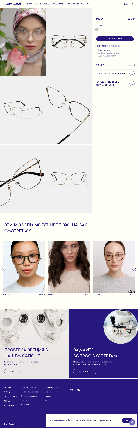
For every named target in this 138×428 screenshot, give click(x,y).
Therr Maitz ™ (10, 396)
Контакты (47, 391)
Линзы (47, 4)
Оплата (24, 400)
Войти (126, 4)
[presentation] (134, 266)
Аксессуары (58, 4)
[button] (115, 65)
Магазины (85, 4)
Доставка (25, 404)
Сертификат (9, 405)
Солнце (38, 4)
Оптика (28, 4)
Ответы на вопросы (29, 396)
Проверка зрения (28, 387)
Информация (72, 4)
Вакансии (47, 396)
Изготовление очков (29, 391)
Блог (45, 400)
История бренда (50, 387)
